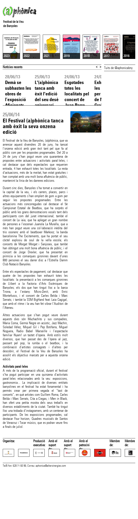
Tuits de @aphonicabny (118, 104)
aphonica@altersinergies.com (51, 514)
